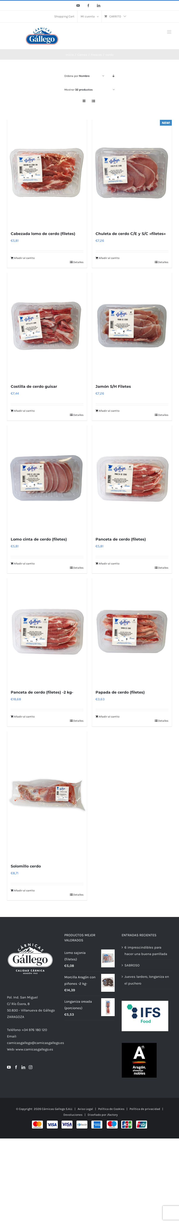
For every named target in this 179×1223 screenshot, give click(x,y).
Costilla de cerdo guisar (34, 387)
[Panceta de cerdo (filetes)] (132, 480)
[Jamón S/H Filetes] (132, 326)
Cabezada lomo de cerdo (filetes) (43, 234)
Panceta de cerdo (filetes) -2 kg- (42, 694)
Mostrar (78, 89)
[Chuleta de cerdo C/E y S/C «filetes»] (132, 173)
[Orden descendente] (113, 76)
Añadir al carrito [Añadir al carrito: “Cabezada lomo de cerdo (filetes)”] (24, 258)
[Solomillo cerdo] (47, 797)
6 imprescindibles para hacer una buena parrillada (145, 953)
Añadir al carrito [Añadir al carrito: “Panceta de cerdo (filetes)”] (109, 565)
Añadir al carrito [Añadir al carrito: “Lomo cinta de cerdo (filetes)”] (24, 565)
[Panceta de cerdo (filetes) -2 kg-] (47, 633)
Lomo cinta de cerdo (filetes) (39, 540)
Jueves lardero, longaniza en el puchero (146, 982)
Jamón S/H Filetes (113, 387)
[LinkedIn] (23, 1069)
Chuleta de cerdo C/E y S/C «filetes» (131, 234)
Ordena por (77, 76)
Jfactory (112, 1117)
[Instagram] (30, 1069)
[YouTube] (9, 1069)
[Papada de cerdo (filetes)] (132, 633)
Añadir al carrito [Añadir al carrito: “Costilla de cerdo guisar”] (24, 411)
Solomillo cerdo (26, 868)
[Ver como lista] (93, 101)
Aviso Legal (85, 1111)
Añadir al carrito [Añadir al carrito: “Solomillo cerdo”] (24, 892)
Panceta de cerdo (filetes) (121, 540)
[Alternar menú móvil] (169, 31)
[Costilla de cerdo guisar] (47, 326)
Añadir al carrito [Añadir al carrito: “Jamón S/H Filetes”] (109, 411)
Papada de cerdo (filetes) (120, 694)
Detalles (78, 262)
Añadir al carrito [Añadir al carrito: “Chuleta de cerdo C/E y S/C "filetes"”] (109, 258)
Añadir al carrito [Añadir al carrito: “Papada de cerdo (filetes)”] (109, 718)
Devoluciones (73, 1117)
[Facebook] (16, 1069)
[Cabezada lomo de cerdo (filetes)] (47, 173)
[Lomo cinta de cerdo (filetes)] (47, 480)
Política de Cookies (111, 1111)
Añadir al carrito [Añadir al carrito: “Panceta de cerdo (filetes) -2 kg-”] (24, 718)
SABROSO (132, 968)
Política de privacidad (145, 1111)
